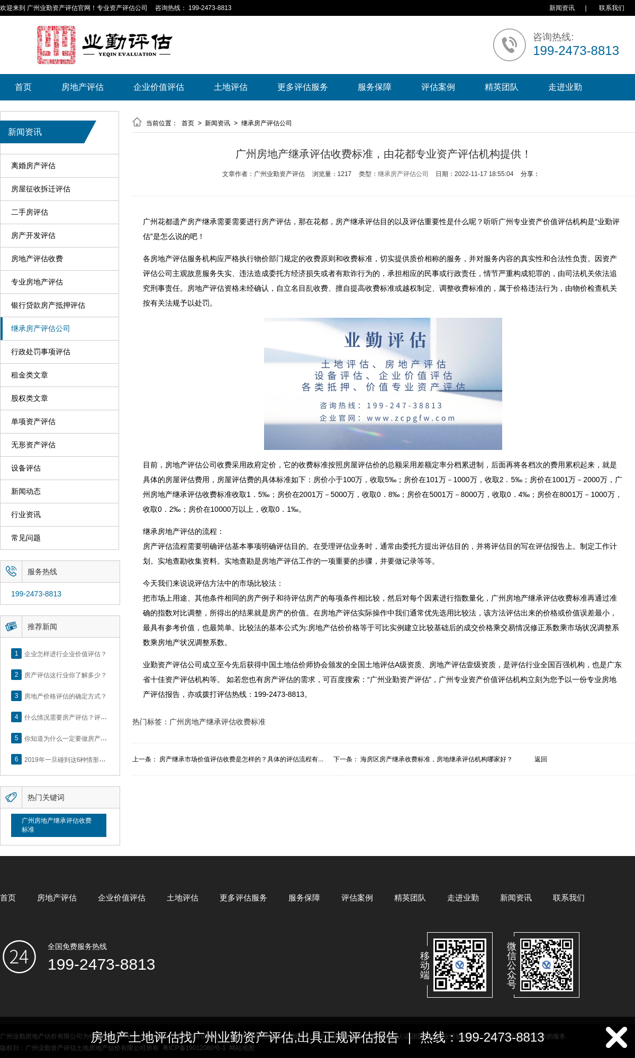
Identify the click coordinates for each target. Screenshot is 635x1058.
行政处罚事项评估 (40, 352)
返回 (540, 759)
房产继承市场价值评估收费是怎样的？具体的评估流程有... (241, 759)
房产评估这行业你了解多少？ (65, 674)
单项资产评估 (33, 421)
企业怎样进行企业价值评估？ (65, 653)
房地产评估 (82, 86)
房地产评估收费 (37, 258)
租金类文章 (29, 375)
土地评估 (231, 86)
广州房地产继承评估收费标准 (57, 825)
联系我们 (611, 8)
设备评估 (26, 468)
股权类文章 (29, 398)
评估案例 (438, 86)
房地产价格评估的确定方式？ (65, 696)
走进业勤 (565, 86)
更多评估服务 (302, 86)
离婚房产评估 (33, 165)
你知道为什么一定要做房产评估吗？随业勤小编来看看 (100, 738)
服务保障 (375, 86)
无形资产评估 (33, 445)
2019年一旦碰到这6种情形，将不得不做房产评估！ (96, 759)
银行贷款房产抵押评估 (48, 305)
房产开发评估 (33, 235)
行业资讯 (26, 514)
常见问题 (26, 538)
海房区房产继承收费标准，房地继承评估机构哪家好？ (436, 759)
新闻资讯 (562, 8)
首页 (23, 86)
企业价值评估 (158, 86)
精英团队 (502, 86)
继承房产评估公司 (40, 328)
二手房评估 (29, 212)
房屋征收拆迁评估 (40, 189)
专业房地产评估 (37, 282)
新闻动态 (26, 491)
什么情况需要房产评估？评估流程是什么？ (84, 717)
